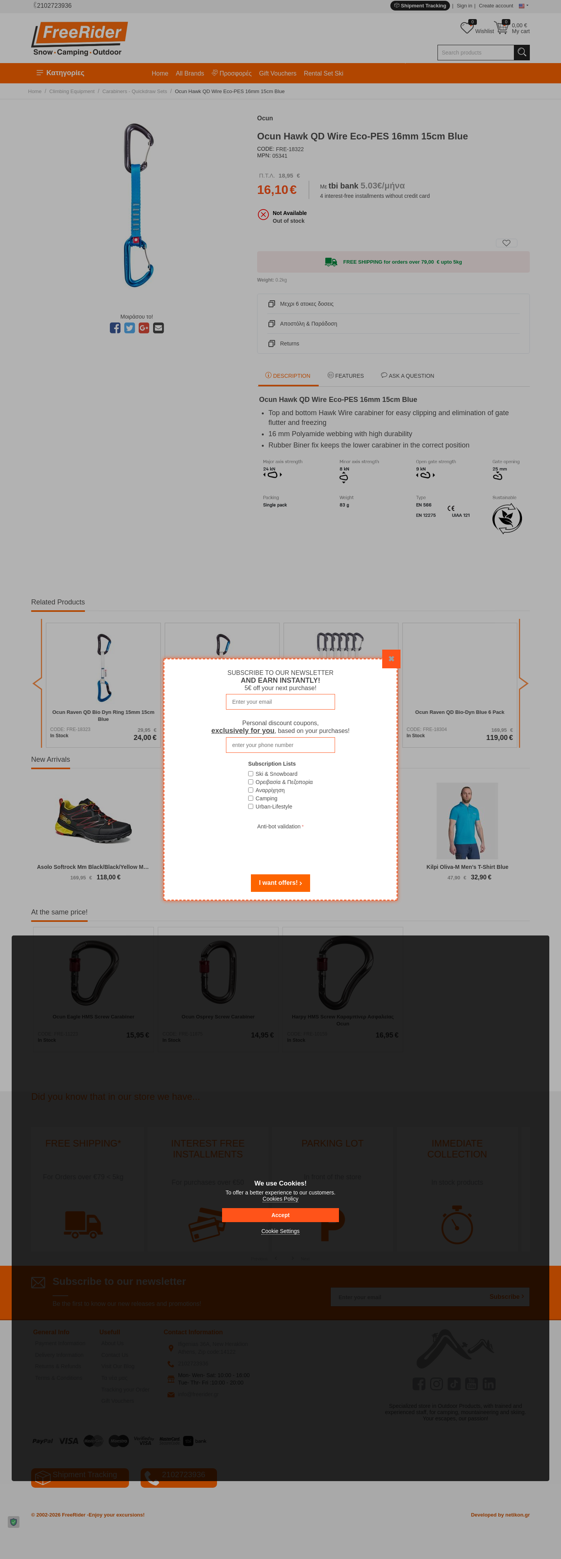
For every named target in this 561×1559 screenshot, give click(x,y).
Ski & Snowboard (276, 774)
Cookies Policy (280, 1199)
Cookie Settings (280, 1231)
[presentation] (280, 846)
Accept (281, 1215)
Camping (266, 798)
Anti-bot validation (278, 826)
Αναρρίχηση (270, 790)
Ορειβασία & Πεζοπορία (284, 782)
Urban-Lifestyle (274, 806)
